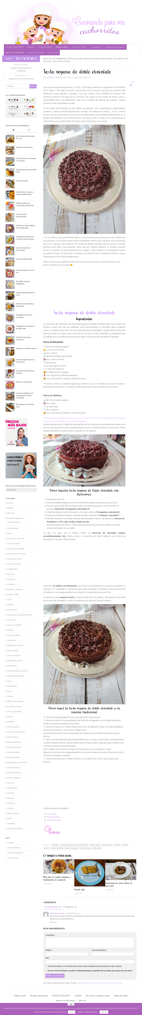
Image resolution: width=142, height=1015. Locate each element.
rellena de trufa (54, 816)
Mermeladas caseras (15, 661)
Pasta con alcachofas (24, 382)
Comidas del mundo (15, 559)
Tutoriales (11, 823)
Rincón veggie (52, 53)
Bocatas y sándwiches (16, 518)
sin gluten (11, 793)
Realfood (11, 722)
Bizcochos (11, 513)
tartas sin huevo (85, 848)
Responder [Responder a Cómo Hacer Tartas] (53, 922)
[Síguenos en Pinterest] (28, 58)
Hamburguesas (14, 522)
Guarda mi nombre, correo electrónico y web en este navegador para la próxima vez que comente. (85, 966)
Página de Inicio (20, 995)
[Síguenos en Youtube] (31, 58)
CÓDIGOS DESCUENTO (14, 47)
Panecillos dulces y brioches (18, 671)
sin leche (57, 61)
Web (47, 958)
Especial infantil (45, 47)
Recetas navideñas (14, 742)
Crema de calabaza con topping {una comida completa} (24, 395)
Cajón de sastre (13, 528)
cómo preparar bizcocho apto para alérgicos (74, 844)
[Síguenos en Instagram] (21, 58)
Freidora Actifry (13, 594)
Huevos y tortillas (14, 635)
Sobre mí (82, 1000)
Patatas (10, 696)
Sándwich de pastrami (24, 147)
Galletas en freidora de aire (26, 348)
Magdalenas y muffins (16, 645)
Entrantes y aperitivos (15, 589)
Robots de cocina (14, 767)
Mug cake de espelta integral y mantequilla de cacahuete (56, 878)
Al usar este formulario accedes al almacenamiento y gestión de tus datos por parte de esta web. (90, 970)
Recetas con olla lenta (35, 53)
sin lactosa (11, 803)
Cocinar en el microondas (17, 554)
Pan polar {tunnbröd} (24, 259)
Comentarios (52, 907)
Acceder (11, 842)
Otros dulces (12, 666)
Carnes (10, 533)
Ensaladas (11, 584)
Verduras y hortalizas (15, 829)
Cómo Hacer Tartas (57, 913)
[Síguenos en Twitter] (24, 58)
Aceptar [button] (71, 1012)
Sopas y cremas (13, 813)
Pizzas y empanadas (15, 711)
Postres (10, 717)
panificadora (12, 686)
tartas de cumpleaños (71, 848)
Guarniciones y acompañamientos (20, 615)
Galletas (11, 605)
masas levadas (13, 650)
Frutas (10, 599)
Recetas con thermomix (14, 53)
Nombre (49, 950)
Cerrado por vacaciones (16, 538)
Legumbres (12, 640)
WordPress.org (13, 858)
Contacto (30, 47)
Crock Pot (11, 574)
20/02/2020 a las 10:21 (73, 913)
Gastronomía (12, 610)
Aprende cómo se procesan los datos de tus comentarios (100, 983)
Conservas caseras (14, 564)
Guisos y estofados (14, 625)
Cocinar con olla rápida (16, 549)
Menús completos (14, 655)
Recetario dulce (62, 47)
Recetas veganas (94, 59)
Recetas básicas (13, 727)
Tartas (67, 61)
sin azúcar (109, 59)
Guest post (12, 620)
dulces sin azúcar (95, 844)
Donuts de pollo (22, 181)
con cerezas (52, 813)
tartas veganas (96, 848)
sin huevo (121, 59)
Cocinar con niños (14, 543)
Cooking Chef (12, 569)
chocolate (55, 844)
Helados (11, 630)
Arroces (10, 503)
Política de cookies (121, 995)
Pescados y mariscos (15, 706)
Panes (10, 681)
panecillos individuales (16, 676)
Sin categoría (12, 788)
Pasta (10, 691)
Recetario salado (79, 47)
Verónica (50, 77)
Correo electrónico (99, 950)
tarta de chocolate (57, 848)
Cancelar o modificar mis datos (87, 1012)
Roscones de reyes (14, 773)
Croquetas (11, 579)
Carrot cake (79, 889)
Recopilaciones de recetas (17, 762)
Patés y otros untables (16, 701)
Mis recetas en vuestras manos (98, 995)
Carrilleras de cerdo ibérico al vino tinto (118, 884)
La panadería (95, 47)
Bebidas (10, 508)
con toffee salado (54, 819)
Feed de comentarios (15, 853)
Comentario (50, 935)
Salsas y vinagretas (14, 778)
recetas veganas (107, 844)
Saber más (104, 1012)
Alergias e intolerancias (114, 47)
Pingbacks (70, 907)
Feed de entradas (14, 848)
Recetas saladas (13, 752)
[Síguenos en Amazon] (35, 58)
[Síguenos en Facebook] (17, 58)
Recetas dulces (76, 59)
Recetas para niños (14, 747)
